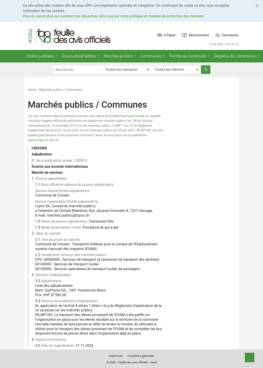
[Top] (249, 357)
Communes (74, 90)
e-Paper (167, 35)
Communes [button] (151, 56)
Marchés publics (51, 90)
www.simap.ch (138, 116)
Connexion (226, 35)
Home (32, 90)
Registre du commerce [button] (235, 56)
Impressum (116, 356)
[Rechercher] (205, 69)
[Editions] (176, 69)
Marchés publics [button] (119, 56)
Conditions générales (141, 356)
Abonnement (195, 35)
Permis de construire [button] (188, 56)
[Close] (257, 5)
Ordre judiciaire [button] (41, 56)
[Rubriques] (127, 69)
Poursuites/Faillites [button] (79, 56)
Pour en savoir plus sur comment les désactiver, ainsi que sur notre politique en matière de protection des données (113, 16)
